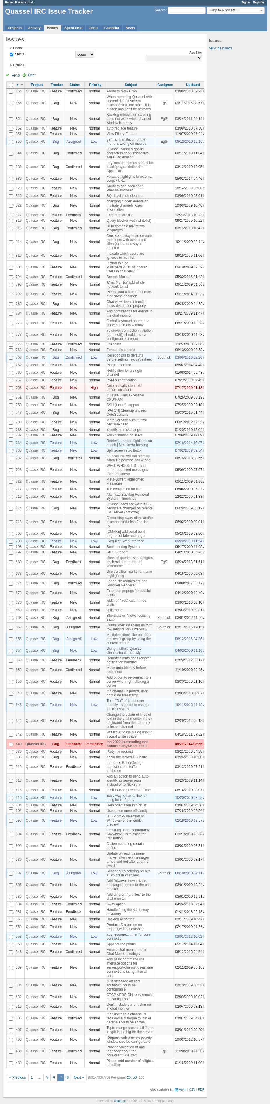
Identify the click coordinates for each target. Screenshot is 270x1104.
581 (19, 912)
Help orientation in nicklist (126, 805)
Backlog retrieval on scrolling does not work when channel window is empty (129, 119)
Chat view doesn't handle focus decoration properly (126, 304)
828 (19, 188)
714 (19, 508)
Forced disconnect (121, 350)
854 (19, 119)
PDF (201, 1089)
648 (19, 693)
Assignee (165, 85)
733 (19, 450)
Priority (95, 85)
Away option (116, 904)
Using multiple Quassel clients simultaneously (124, 651)
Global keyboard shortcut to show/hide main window (128, 323)
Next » (79, 1077)
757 (19, 380)
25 (129, 1077)
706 (19, 534)
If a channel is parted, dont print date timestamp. (127, 693)
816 (19, 221)
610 (19, 798)
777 (19, 335)
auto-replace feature (122, 128)
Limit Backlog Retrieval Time (129, 790)
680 (19, 562)
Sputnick (164, 357)
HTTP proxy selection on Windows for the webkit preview (126, 820)
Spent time (73, 28)
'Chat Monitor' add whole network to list (126, 284)
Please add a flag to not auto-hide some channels (129, 294)
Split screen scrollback (124, 450)
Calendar (111, 28)
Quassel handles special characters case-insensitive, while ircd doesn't (128, 153)
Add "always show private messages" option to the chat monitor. (129, 885)
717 (19, 489)
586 (19, 885)
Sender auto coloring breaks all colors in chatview (128, 873)
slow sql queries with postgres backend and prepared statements (130, 562)
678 (19, 574)
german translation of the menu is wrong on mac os (127, 141)
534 (19, 985)
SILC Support (117, 552)
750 (19, 405)
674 (19, 583)
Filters (17, 48)
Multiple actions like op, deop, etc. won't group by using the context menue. (129, 639)
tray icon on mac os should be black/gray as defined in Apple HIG (130, 167)
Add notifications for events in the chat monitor (129, 313)
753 (19, 388)
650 (19, 681)
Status (19, 54)
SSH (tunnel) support (123, 405)
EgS (164, 103)
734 (19, 443)
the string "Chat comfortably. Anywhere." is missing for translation (128, 834)
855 (19, 103)
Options (18, 65)
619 (19, 767)
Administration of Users (125, 435)
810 (19, 256)
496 (19, 1039)
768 (19, 350)
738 (19, 430)
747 (19, 412)
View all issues (220, 48)
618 (19, 780)
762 (19, 365)
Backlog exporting (120, 919)
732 (19, 458)
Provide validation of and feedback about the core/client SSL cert (126, 1051)
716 (19, 497)
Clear (32, 75)
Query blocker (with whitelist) (129, 221)
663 (19, 627)
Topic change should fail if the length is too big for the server (130, 1030)
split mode (115, 610)
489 (19, 1051)
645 (19, 705)
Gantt (93, 28)
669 (19, 610)
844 (19, 153)
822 (19, 205)
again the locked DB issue (127, 757)
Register (258, 2)
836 (19, 179)
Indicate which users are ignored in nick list (125, 255)
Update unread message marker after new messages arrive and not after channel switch (128, 859)
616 (19, 790)
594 (19, 834)
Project (37, 85)
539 (19, 967)
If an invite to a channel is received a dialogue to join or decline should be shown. (129, 1018)
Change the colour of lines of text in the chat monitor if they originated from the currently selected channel (129, 720)
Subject (131, 85)
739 (19, 422)
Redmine (120, 1101)
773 (19, 344)
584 (19, 904)
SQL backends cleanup (125, 196)
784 (19, 313)
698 (19, 547)
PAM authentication (122, 380)
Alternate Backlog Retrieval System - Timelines (128, 496)
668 (19, 618)
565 (19, 919)
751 (19, 397)
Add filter (196, 52)
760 (19, 373)
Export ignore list (120, 215)
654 (19, 651)
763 (19, 357)
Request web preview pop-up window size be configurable (129, 1039)
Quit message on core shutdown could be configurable (124, 985)
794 (19, 277)
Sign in (246, 2)
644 (19, 721)
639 (19, 752)
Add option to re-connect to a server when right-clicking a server (129, 681)
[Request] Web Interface (125, 541)
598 (19, 820)
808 (19, 267)
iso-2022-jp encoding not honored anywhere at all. (127, 744)
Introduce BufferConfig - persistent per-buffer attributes (125, 767)
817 (19, 215)
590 (19, 846)
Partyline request (120, 752)
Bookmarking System (123, 547)
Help (32, 2)
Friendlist (114, 344)
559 (19, 927)
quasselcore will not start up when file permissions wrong (129, 458)
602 (19, 811)
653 (19, 660)
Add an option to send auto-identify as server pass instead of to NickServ (128, 780)
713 (19, 522)
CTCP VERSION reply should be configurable (130, 997)
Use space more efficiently (127, 811)
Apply (16, 75)
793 (19, 284)
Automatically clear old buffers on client (124, 388)
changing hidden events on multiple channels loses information (127, 205)
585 (19, 897)
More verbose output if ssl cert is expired (127, 422)
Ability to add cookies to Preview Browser (125, 188)
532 (19, 997)
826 (19, 196)
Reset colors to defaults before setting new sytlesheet (129, 357)
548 (19, 952)
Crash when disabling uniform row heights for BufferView (130, 627)
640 (19, 744)
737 (19, 435)
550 (19, 944)
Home (9, 2)
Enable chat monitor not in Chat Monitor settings (127, 952)
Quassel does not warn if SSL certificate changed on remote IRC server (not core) (130, 508)
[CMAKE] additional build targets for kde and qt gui (126, 534)
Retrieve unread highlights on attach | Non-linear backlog (129, 443)
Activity (34, 28)
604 (19, 805)
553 (19, 936)
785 (19, 304)
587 (19, 873)
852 (19, 128)
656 (19, 639)
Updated (193, 85)
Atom (182, 1089)
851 (19, 134)
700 (19, 541)
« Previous (17, 1077)
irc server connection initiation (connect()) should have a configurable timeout (130, 335)
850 (19, 141)
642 (19, 734)
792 (19, 294)
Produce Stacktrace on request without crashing (125, 927)
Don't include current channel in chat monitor (129, 1006)
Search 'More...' (119, 277)
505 (19, 1018)
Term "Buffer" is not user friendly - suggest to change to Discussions (128, 705)
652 (19, 670)
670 (19, 602)
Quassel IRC (35, 91)
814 (19, 242)
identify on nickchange (124, 430)
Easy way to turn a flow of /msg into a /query (127, 798)
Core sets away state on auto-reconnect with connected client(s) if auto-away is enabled (130, 242)
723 (19, 470)
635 (19, 757)
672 (19, 593)
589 (19, 859)
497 (19, 1030)
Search (160, 10)
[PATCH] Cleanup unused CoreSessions (126, 412)
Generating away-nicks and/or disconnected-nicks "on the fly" (130, 522)
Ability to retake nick (122, 91)
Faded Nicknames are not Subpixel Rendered (127, 583)
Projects (20, 2)
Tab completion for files (124, 489)
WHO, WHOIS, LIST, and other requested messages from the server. (127, 470)
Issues (52, 28)
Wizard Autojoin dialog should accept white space (129, 734)
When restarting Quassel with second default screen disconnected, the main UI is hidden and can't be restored (129, 103)
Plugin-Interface (119, 365)
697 (19, 552)
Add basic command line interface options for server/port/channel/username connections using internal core (130, 967)
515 (19, 1007)
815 (19, 228)
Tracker (57, 85)
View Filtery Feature (122, 134)
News (130, 28)
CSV (192, 1089)
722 (19, 481)
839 (19, 167)
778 (19, 323)
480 (19, 1063)
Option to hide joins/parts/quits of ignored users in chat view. (127, 267)
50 (135, 1077)
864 (19, 91)
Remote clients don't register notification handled (129, 660)
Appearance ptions (121, 944)
